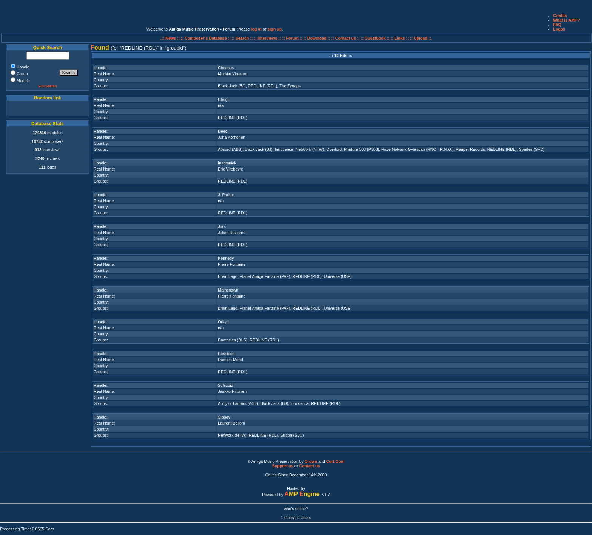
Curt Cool (335, 461)
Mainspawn (228, 290)
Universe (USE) (338, 276)
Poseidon (226, 353)
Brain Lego (227, 276)
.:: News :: (170, 38)
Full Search (48, 86)
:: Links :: (400, 38)
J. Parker (226, 194)
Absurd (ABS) (230, 149)
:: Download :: (317, 38)
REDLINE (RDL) (263, 86)
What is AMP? (566, 20)
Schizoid (225, 385)
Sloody (224, 417)
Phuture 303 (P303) (361, 149)
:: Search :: (243, 38)
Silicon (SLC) (292, 435)
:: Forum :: (293, 38)
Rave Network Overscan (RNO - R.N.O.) (417, 149)
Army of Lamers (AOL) (238, 403)
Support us (282, 466)
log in (256, 29)
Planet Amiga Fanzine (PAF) (265, 276)
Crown (311, 461)
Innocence (284, 149)
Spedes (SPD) (531, 149)
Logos (559, 29)
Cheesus (226, 67)
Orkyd (223, 321)
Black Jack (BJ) (231, 86)
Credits (560, 15)
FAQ (557, 24)
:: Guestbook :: (375, 38)
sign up (274, 29)
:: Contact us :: (345, 38)
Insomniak (227, 163)
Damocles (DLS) (232, 340)
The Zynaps (290, 86)
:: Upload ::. (421, 38)
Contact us (309, 466)
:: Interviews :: (268, 38)
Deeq (222, 131)
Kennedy (226, 258)
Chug (222, 99)
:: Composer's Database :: (206, 38)
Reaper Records (470, 149)
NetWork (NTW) (310, 149)
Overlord (334, 149)
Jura (222, 226)
